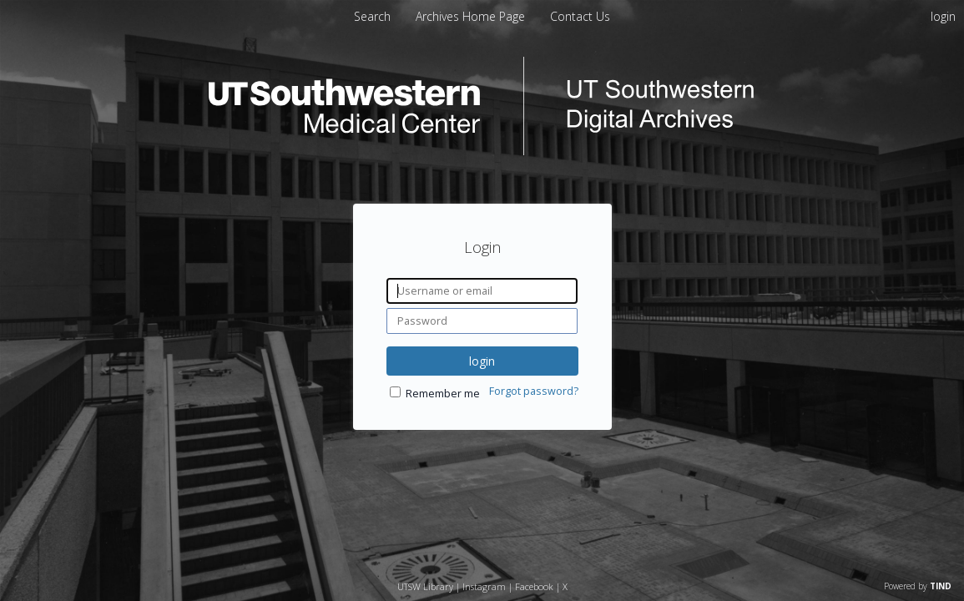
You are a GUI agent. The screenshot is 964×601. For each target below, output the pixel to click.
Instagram (484, 586)
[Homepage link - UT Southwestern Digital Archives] (482, 151)
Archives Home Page (472, 16)
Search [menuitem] (372, 16)
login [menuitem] (943, 16)
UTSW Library (425, 586)
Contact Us (580, 16)
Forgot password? (533, 391)
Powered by (917, 586)
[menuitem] (472, 16)
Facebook (534, 586)
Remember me (443, 393)
